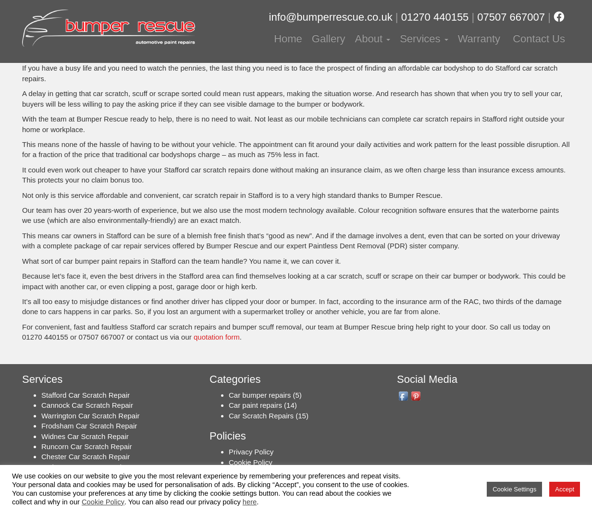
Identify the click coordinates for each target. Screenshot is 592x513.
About (373, 39)
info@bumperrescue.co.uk (331, 17)
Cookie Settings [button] (514, 489)
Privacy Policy (251, 452)
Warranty (479, 39)
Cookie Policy (250, 462)
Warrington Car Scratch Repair (90, 416)
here (250, 502)
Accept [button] (564, 489)
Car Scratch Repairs (261, 416)
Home (288, 39)
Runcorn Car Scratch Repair (86, 446)
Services (424, 39)
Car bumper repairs (260, 395)
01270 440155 (435, 17)
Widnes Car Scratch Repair (85, 436)
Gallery (328, 39)
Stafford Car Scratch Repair (85, 395)
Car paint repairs (255, 405)
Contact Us (537, 39)
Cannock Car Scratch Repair (87, 405)
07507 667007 (511, 17)
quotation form (217, 337)
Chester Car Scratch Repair (85, 456)
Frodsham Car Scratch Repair (89, 426)
